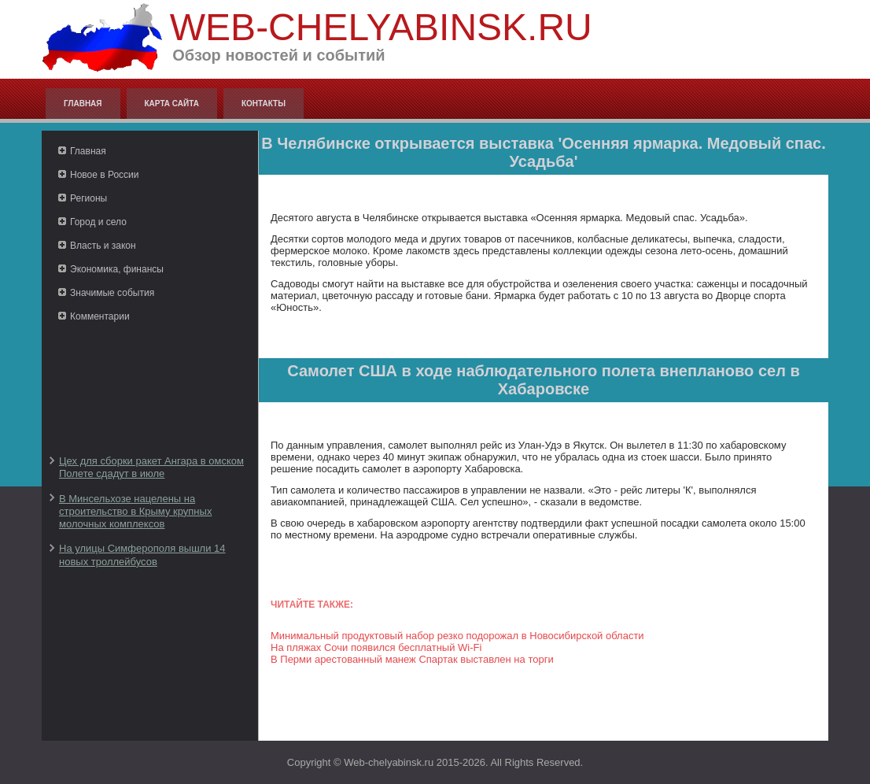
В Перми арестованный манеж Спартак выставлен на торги (412, 659)
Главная (83, 103)
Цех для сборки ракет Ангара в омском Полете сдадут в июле (151, 467)
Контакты (263, 103)
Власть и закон (103, 245)
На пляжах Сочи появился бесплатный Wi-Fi (376, 647)
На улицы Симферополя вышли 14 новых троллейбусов (142, 554)
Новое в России (104, 174)
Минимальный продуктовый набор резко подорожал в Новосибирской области (457, 636)
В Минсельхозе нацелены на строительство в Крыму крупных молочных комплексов (135, 512)
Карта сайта (172, 103)
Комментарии (100, 316)
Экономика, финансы (117, 269)
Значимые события (112, 292)
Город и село (98, 221)
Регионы (88, 198)
